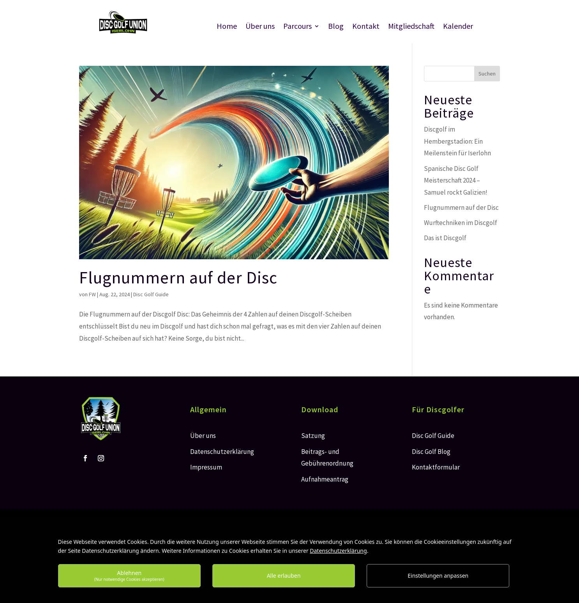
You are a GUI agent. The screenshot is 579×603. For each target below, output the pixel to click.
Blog (336, 27)
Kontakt (366, 27)
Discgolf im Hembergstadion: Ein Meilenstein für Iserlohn (457, 141)
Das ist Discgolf (445, 238)
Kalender (458, 27)
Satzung (313, 435)
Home (227, 27)
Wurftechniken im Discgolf (460, 222)
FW (92, 294)
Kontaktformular (436, 467)
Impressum (206, 467)
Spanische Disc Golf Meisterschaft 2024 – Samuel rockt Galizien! (455, 180)
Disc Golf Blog (431, 451)
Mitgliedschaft (411, 27)
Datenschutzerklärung (222, 451)
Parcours (297, 27)
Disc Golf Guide (151, 294)
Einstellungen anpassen (438, 575)
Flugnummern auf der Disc (178, 277)
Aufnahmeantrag (324, 479)
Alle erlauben (284, 575)
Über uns (260, 27)
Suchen (487, 73)
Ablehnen (129, 575)
